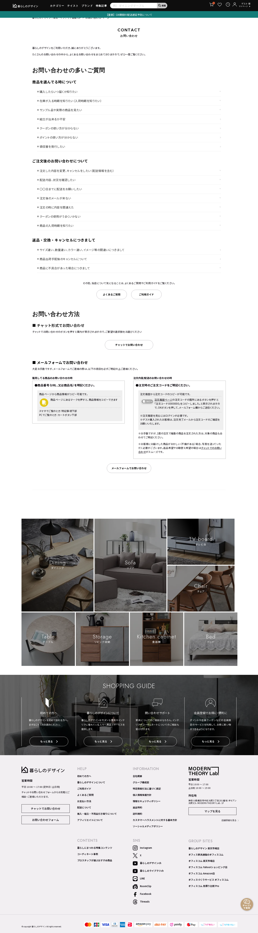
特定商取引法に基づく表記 (147, 792)
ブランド (87, 7)
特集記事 (101, 7)
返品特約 (137, 811)
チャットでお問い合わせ (45, 812)
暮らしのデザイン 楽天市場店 (203, 852)
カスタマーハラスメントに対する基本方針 (155, 824)
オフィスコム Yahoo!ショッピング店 (207, 871)
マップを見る (212, 815)
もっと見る (49, 746)
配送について (84, 811)
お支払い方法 (84, 805)
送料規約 (137, 818)
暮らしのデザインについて (91, 786)
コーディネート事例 (87, 858)
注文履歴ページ (163, 404)
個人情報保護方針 (142, 799)
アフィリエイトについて (90, 824)
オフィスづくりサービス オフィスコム (208, 883)
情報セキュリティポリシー (147, 805)
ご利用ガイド (84, 792)
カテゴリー (57, 7)
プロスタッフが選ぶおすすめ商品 (94, 864)
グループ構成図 (141, 786)
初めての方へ (84, 780)
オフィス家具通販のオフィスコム (205, 858)
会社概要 (137, 780)
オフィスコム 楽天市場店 (201, 865)
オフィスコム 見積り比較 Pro (203, 890)
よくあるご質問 (85, 799)
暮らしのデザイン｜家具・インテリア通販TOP (60, 22)
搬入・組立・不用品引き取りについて (97, 818)
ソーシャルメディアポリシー (148, 830)
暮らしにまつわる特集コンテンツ (94, 852)
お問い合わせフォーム (45, 824)
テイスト (73, 7)
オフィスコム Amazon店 (201, 877)
